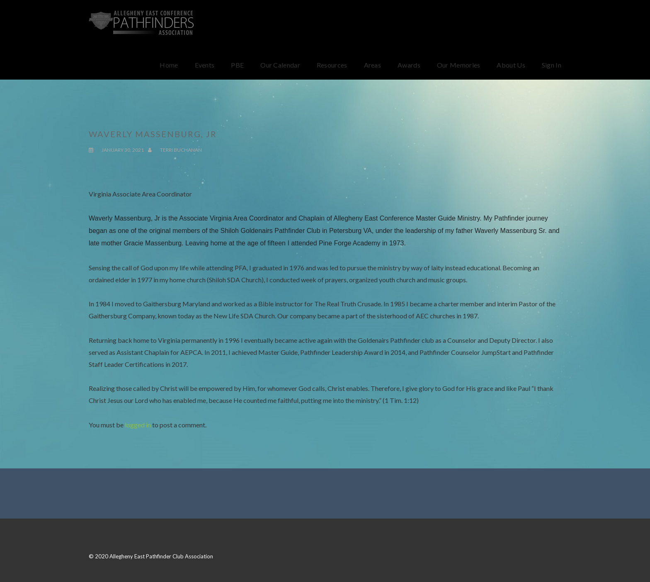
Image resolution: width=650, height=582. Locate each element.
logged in (138, 425)
